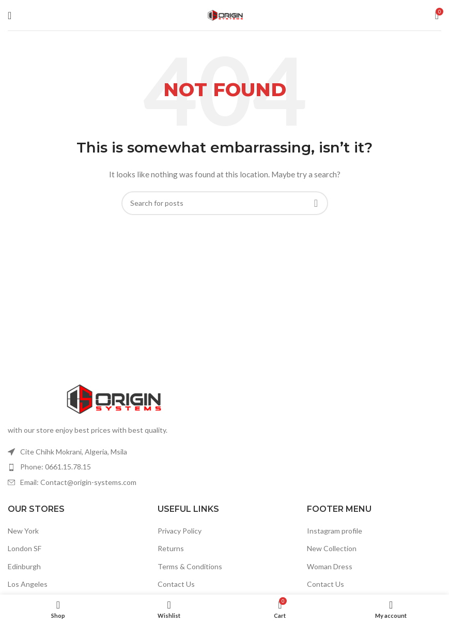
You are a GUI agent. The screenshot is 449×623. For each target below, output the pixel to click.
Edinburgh (24, 566)
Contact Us (176, 584)
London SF (24, 548)
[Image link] (112, 397)
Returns (171, 548)
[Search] (224, 203)
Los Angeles (28, 584)
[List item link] (112, 467)
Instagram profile (334, 530)
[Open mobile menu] (10, 15)
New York (23, 530)
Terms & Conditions (190, 566)
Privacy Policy (180, 530)
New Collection (332, 548)
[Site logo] (225, 14)
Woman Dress (329, 566)
